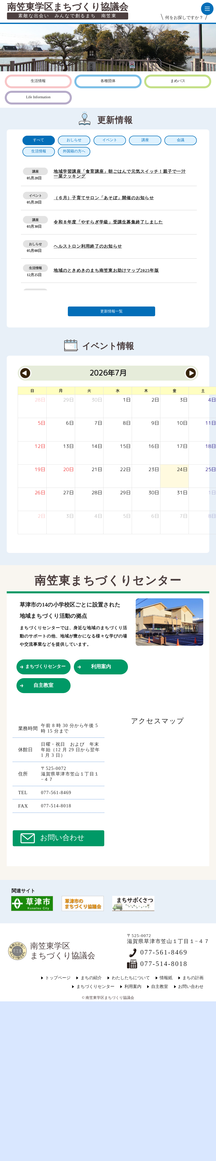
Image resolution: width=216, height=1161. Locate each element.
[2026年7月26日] (40, 493)
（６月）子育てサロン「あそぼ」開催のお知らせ (104, 198)
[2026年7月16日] (153, 446)
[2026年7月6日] (70, 423)
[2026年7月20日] (68, 469)
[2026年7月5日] (41, 423)
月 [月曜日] (61, 390)
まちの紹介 (91, 977)
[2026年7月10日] (182, 423)
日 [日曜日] (32, 390)
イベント (35, 196)
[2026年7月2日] (155, 400)
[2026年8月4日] (98, 516)
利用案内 (101, 666)
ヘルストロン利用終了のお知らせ (88, 246)
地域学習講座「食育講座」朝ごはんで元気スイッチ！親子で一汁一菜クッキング (120, 174)
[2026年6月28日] (40, 400)
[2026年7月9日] (155, 423)
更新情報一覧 (111, 311)
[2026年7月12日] (40, 446)
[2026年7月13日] (68, 446)
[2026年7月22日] (125, 469)
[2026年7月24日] (182, 469)
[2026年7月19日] (40, 469)
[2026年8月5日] (127, 516)
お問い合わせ (62, 838)
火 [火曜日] (89, 390)
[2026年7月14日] (97, 446)
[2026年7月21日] (97, 469)
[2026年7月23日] (153, 469)
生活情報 (35, 268)
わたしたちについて (131, 977)
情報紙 (166, 977)
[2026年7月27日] (68, 493)
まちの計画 (193, 977)
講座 (35, 171)
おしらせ (35, 244)
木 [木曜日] (146, 390)
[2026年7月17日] (182, 446)
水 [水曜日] (117, 390)
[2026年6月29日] (68, 400)
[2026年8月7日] (184, 516)
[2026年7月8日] (127, 423)
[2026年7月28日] (97, 493)
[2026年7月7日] (98, 423)
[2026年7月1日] (127, 400)
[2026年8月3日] (70, 516)
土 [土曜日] (203, 390)
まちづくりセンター (45, 666)
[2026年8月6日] (155, 516)
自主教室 (43, 685)
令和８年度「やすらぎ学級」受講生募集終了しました (108, 222)
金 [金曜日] (174, 390)
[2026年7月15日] (125, 446)
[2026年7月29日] (125, 493)
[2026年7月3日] (184, 400)
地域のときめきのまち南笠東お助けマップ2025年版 (106, 270)
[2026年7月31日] (182, 493)
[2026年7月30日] (153, 493)
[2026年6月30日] (97, 400)
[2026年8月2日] (41, 516)
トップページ (58, 977)
